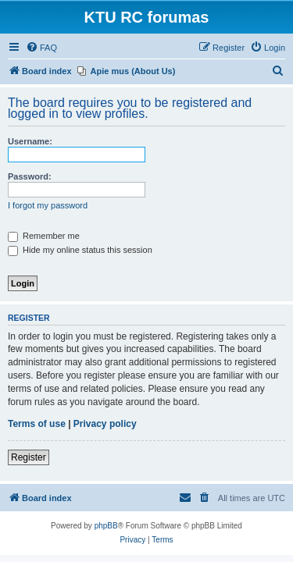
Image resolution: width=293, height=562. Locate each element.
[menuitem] (41, 47)
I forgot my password (48, 205)
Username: (30, 141)
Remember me (44, 235)
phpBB (106, 525)
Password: (30, 176)
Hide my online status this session (80, 249)
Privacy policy (105, 423)
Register (28, 457)
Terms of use (37, 423)
